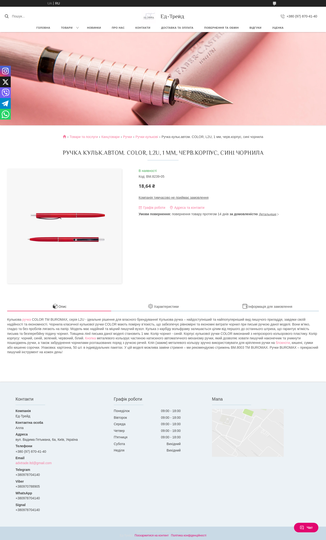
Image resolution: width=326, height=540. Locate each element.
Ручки (127, 137)
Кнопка (90, 338)
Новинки (94, 27)
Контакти (142, 27)
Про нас (118, 27)
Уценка (278, 27)
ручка (26, 319)
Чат (306, 527)
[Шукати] (6, 16)
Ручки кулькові (147, 137)
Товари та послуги (84, 137)
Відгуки (255, 27)
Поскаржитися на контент (151, 535)
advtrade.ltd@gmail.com (34, 463)
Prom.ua (185, 531)
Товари (67, 27)
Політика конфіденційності (188, 535)
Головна (43, 27)
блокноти (283, 343)
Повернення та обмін (221, 27)
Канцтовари (110, 137)
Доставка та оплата (177, 27)
